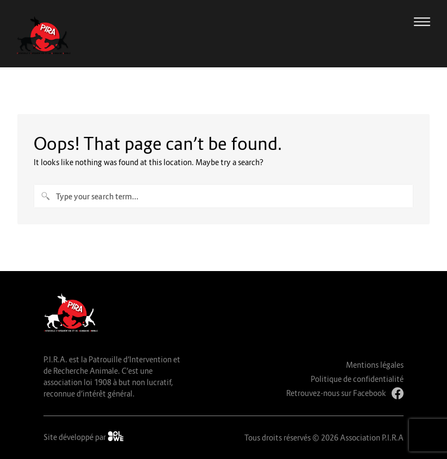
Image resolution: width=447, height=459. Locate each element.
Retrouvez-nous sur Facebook (345, 393)
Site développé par (83, 436)
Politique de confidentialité (357, 378)
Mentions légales (375, 364)
